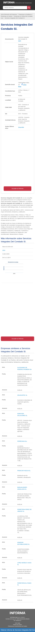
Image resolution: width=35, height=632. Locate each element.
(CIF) (19, 41)
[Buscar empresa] (15, 7)
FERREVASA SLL (22, 441)
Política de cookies (17, 624)
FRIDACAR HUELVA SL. (24, 470)
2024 (3, 250)
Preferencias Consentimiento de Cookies (17, 626)
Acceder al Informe (17, 188)
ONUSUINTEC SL (22, 395)
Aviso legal (17, 623)
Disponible (21, 127)
